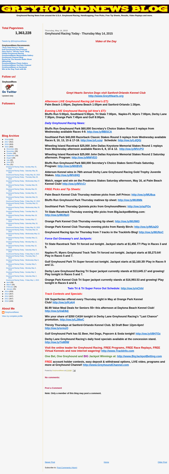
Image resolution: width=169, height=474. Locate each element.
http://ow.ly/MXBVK (70, 166)
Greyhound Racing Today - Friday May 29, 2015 (23, 175)
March (9, 285)
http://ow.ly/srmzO (56, 328)
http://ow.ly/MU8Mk (130, 200)
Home (106, 462)
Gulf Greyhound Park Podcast (14, 49)
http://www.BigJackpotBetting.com (139, 356)
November (11, 151)
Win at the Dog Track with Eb (14, 69)
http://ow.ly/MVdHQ (67, 175)
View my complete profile (12, 316)
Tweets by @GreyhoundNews (14, 41)
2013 (7, 294)
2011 (7, 299)
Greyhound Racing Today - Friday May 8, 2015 (22, 254)
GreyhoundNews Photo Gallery (15, 63)
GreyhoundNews (12, 312)
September (11, 155)
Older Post (162, 462)
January (10, 289)
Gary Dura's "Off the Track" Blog (15, 51)
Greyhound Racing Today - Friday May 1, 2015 (22, 280)
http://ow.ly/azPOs (139, 206)
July (8, 160)
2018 (7, 139)
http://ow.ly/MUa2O (146, 226)
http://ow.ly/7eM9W (57, 342)
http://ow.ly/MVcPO (131, 148)
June (9, 162)
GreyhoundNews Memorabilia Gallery (17, 55)
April (8, 282)
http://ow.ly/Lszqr (92, 140)
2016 (7, 144)
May (8, 164)
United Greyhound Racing (13, 53)
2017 (7, 142)
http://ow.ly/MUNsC (151, 232)
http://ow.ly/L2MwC (72, 319)
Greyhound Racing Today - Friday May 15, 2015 (23, 227)
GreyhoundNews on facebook (14, 67)
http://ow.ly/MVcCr (74, 183)
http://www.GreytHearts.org (105, 95)
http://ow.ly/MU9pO (57, 215)
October (10, 153)
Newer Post (50, 462)
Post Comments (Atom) (67, 467)
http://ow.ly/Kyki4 (64, 302)
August (9, 158)
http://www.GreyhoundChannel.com (106, 364)
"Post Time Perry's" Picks (12, 47)
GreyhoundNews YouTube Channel (16, 65)
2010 (7, 301)
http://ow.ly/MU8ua (143, 194)
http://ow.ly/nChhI (132, 288)
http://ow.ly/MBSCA (99, 131)
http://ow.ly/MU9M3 (127, 221)
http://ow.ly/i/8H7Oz (148, 333)
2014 (7, 291)
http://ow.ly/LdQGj (129, 140)
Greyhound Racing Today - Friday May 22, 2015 (23, 201)
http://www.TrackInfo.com (117, 350)
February (10, 287)
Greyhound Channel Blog (12, 57)
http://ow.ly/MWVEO (84, 157)
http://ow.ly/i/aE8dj (56, 311)
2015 (7, 147)
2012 (7, 296)
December (11, 149)
